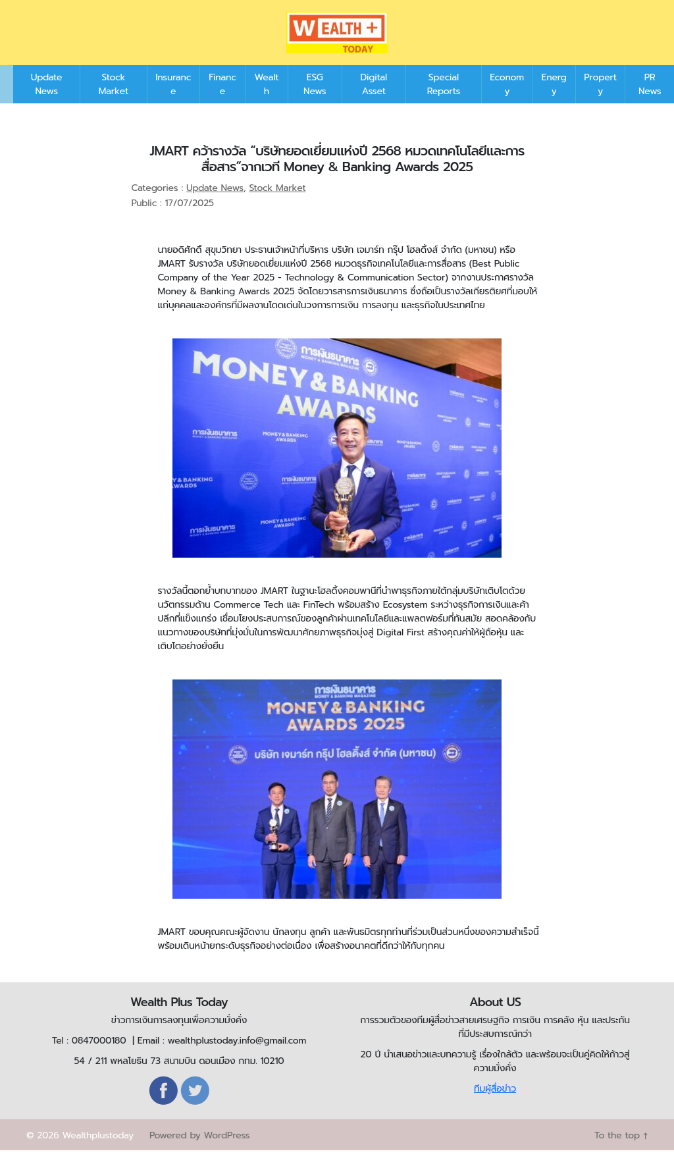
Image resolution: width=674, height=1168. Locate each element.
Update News (47, 102)
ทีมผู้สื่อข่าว (495, 1106)
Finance (222, 102)
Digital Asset (373, 102)
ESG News (314, 102)
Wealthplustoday (98, 1153)
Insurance (173, 102)
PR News (649, 102)
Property (600, 102)
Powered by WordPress (199, 1153)
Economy (507, 102)
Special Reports (443, 102)
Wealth (267, 102)
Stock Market (113, 102)
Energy (554, 102)
